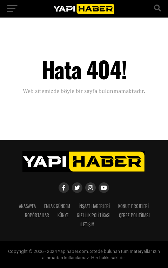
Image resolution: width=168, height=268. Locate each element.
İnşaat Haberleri (94, 206)
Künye (63, 215)
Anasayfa (27, 206)
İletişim (87, 224)
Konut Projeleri (133, 206)
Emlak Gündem (57, 206)
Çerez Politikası (134, 215)
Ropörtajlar (37, 215)
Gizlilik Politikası (93, 215)
